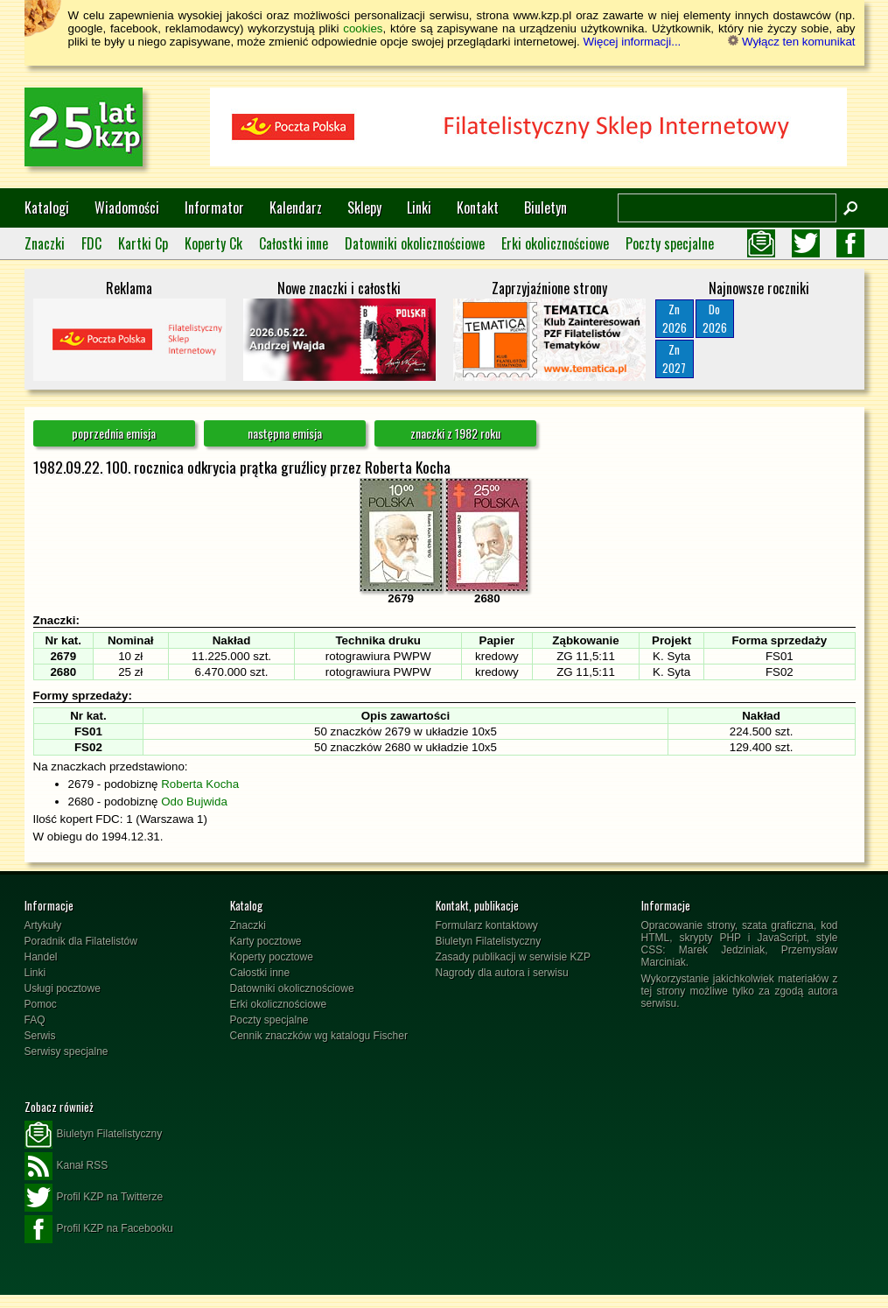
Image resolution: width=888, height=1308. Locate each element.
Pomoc (40, 1004)
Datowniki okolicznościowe (415, 243)
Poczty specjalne (670, 243)
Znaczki (44, 243)
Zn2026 (674, 318)
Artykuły (43, 925)
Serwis (40, 1036)
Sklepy (364, 207)
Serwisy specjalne (66, 1051)
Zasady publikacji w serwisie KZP (513, 957)
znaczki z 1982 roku (455, 433)
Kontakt (478, 207)
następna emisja (285, 433)
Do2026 (715, 318)
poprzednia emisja (114, 433)
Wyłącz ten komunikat (791, 41)
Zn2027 (674, 358)
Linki (419, 207)
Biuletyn (545, 207)
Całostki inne (293, 243)
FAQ (34, 1020)
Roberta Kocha (200, 784)
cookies (362, 28)
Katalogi (46, 207)
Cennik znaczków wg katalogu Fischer (319, 1036)
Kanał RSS (66, 1166)
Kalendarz (295, 207)
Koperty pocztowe (271, 957)
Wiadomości (126, 207)
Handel (41, 957)
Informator (214, 207)
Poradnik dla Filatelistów (80, 941)
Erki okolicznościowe (555, 243)
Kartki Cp (143, 243)
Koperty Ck (213, 243)
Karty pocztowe (266, 941)
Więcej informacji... (632, 41)
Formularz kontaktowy (487, 925)
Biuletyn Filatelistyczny (489, 941)
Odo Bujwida (194, 801)
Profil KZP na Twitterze (94, 1198)
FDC (91, 243)
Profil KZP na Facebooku (98, 1229)
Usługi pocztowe (62, 988)
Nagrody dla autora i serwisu (502, 973)
